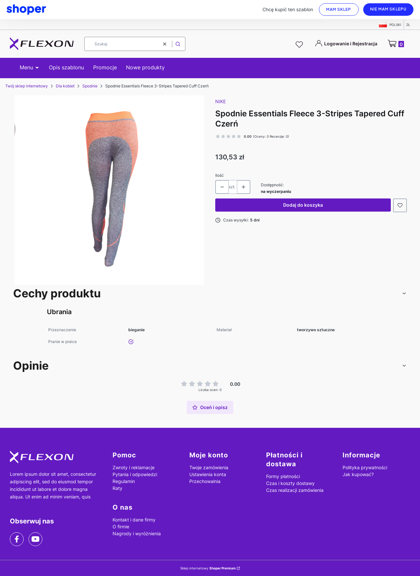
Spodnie (89, 85)
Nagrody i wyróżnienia (137, 533)
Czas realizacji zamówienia (295, 490)
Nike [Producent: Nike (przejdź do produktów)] (220, 101)
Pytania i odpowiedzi (135, 474)
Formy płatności (283, 476)
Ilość (219, 175)
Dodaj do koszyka (303, 205)
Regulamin (124, 481)
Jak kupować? (358, 474)
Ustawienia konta (207, 474)
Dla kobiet (65, 85)
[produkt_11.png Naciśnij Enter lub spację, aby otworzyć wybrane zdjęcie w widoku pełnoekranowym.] (109, 190)
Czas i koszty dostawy (290, 483)
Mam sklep (338, 9)
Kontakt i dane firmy (134, 519)
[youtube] (35, 538)
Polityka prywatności (365, 467)
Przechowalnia (204, 481)
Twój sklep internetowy (26, 85)
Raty (117, 488)
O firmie (121, 526)
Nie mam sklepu (388, 9)
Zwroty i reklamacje (134, 467)
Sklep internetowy (208, 568)
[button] (178, 43)
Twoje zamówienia (208, 467)
